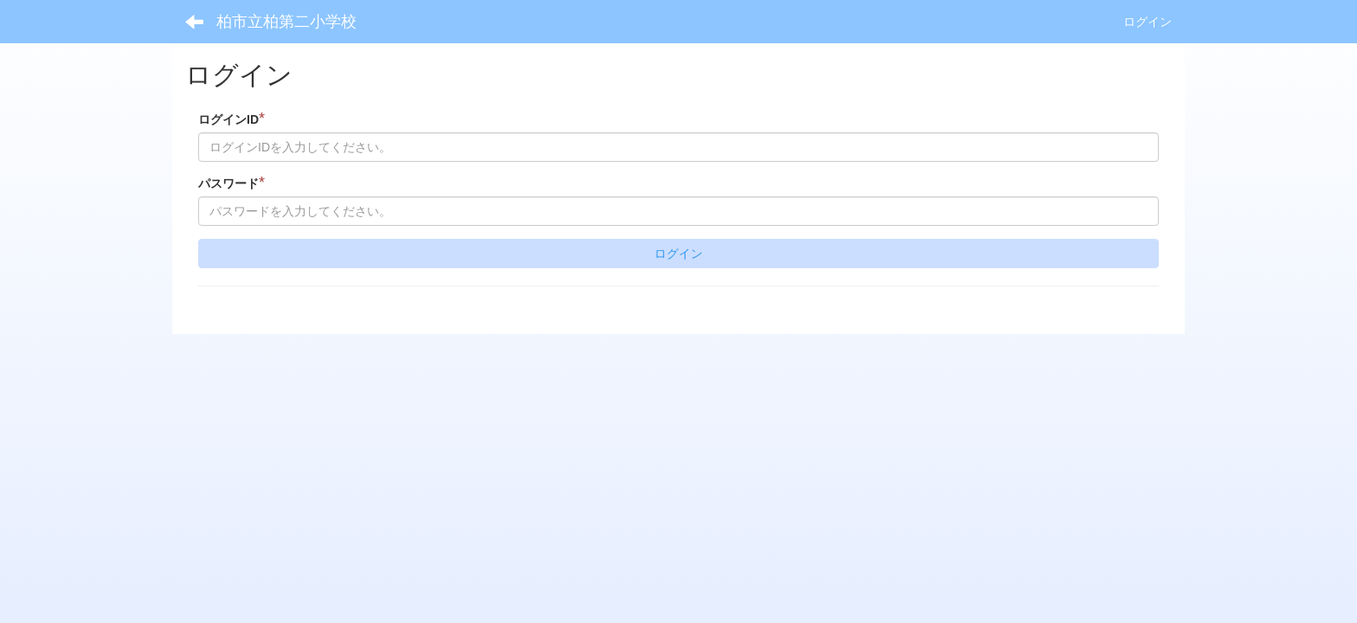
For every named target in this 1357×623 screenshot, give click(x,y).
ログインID (231, 119)
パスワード (231, 183)
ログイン (1147, 22)
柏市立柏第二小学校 (286, 21)
